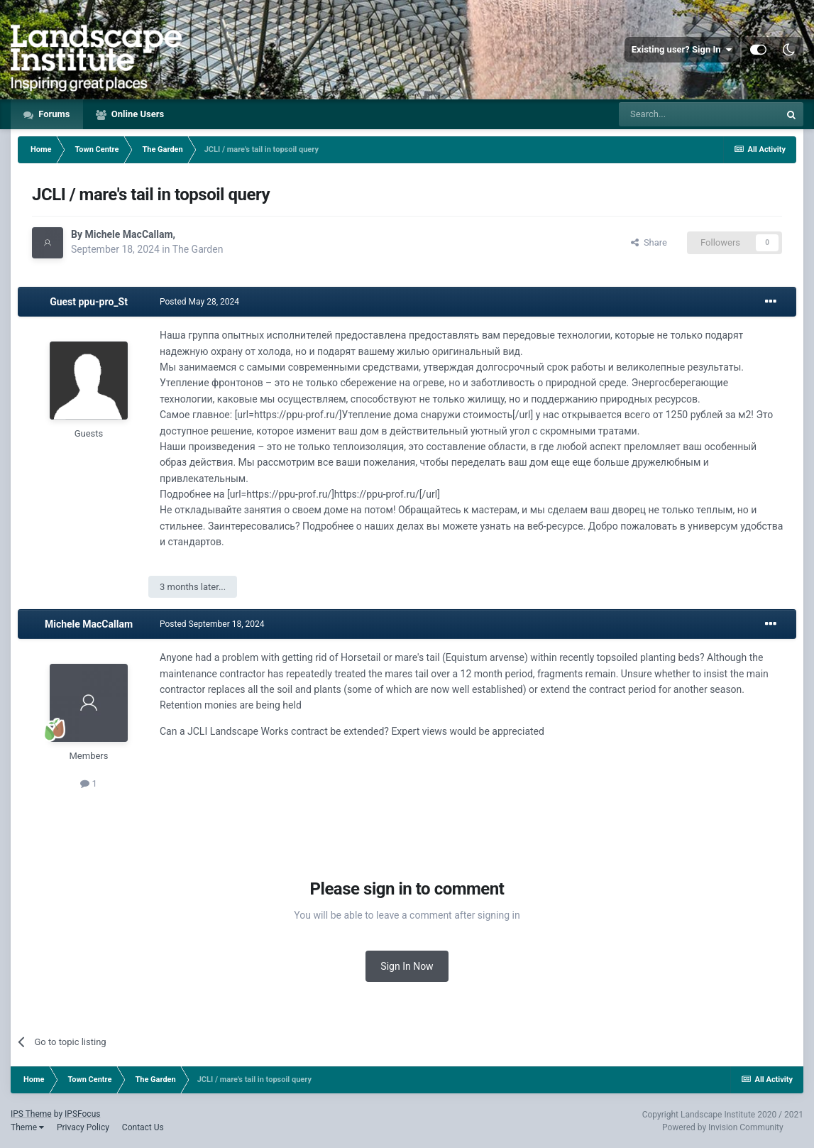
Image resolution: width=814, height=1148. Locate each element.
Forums (53, 114)
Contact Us (143, 1127)
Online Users (137, 114)
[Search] (699, 114)
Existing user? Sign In (682, 49)
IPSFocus (82, 1114)
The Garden (198, 249)
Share (649, 242)
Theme (27, 1127)
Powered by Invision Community (722, 1127)
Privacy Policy (83, 1127)
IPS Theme (31, 1114)
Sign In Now (406, 966)
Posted (199, 302)
